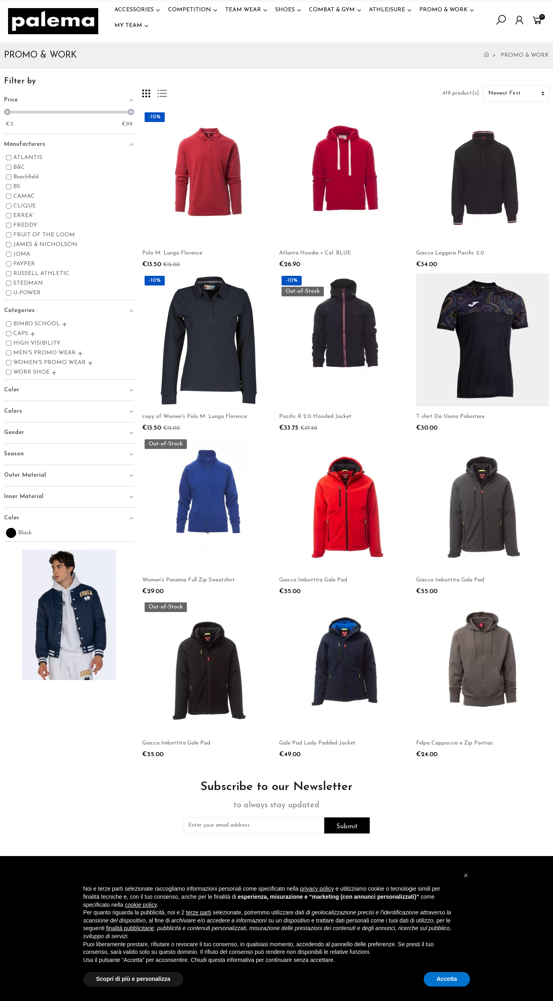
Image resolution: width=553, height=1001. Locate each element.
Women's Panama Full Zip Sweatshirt (188, 580)
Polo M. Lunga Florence (172, 253)
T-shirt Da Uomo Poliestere (450, 417)
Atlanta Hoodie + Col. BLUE (315, 253)
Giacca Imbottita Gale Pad (313, 580)
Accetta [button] (447, 979)
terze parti (198, 912)
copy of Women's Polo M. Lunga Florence (194, 417)
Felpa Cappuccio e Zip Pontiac (454, 743)
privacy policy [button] (317, 888)
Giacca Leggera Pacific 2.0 (450, 253)
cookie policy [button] (141, 905)
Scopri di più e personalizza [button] (133, 979)
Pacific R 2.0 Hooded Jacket (315, 417)
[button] (466, 875)
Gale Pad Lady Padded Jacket (317, 743)
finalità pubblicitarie (130, 928)
